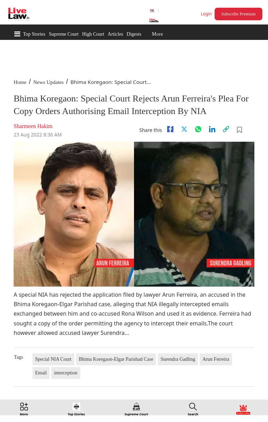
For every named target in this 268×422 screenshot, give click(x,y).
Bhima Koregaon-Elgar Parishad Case (116, 359)
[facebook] (170, 129)
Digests (134, 34)
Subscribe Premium (238, 14)
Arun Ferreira (215, 359)
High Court (93, 34)
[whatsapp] (198, 129)
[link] (226, 129)
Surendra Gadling (178, 359)
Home (20, 82)
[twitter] (184, 129)
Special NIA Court (53, 359)
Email (41, 372)
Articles (115, 34)
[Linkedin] (212, 129)
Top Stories (34, 34)
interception (65, 372)
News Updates (48, 82)
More (157, 34)
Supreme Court (64, 34)
